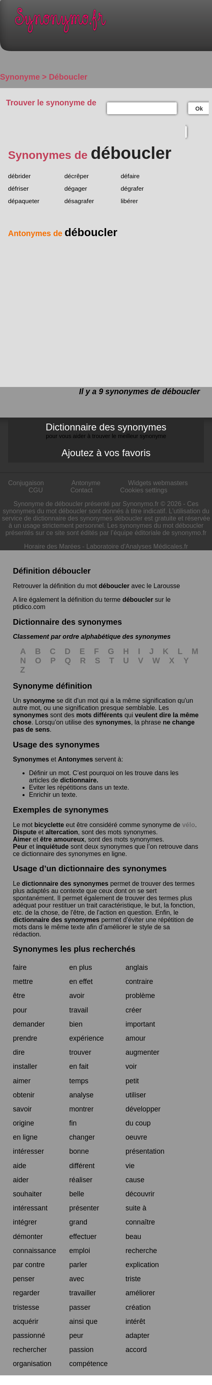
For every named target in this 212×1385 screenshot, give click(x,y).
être (19, 996)
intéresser (28, 1151)
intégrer (25, 1222)
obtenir (24, 1095)
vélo (188, 824)
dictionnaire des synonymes (65, 883)
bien (75, 1024)
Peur (20, 846)
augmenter (142, 1052)
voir (131, 1066)
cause (135, 1180)
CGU (36, 490)
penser (24, 1279)
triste (133, 1279)
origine (23, 1123)
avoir (76, 996)
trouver (80, 1052)
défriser (18, 188)
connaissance (34, 1251)
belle (76, 1194)
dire (19, 1052)
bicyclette (49, 824)
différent (82, 1166)
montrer (81, 1109)
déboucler (114, 585)
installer (25, 1066)
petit (132, 1081)
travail (78, 1010)
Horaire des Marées (52, 546)
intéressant (30, 1208)
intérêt (135, 1321)
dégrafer (132, 188)
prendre (25, 1038)
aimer (22, 1081)
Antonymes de (62, 233)
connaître (140, 1222)
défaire (130, 176)
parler (78, 1265)
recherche (141, 1251)
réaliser (81, 1180)
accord (136, 1350)
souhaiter (27, 1194)
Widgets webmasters (158, 483)
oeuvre (136, 1137)
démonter (28, 1237)
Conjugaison (26, 483)
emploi (79, 1251)
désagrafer (79, 201)
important (140, 1024)
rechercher (30, 1350)
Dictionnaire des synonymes (106, 430)
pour (20, 1010)
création (138, 1307)
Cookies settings (143, 490)
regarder (26, 1293)
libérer (129, 201)
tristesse (26, 1307)
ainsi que (83, 1321)
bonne (79, 1151)
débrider (19, 176)
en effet (81, 982)
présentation (145, 1151)
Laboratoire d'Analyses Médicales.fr (137, 546)
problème (140, 996)
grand (78, 1222)
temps (79, 1081)
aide (19, 1166)
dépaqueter (23, 201)
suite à (136, 1208)
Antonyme (86, 483)
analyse (81, 1095)
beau (133, 1237)
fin (73, 1123)
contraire (139, 982)
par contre (29, 1265)
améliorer (140, 1293)
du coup (138, 1123)
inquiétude (52, 846)
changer (82, 1137)
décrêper (76, 176)
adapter (138, 1335)
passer (80, 1307)
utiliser (136, 1095)
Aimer (22, 839)
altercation (61, 832)
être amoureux (62, 839)
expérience (86, 1038)
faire (20, 967)
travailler (82, 1293)
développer (143, 1109)
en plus (80, 967)
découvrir (140, 1194)
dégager (75, 188)
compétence (88, 1364)
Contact (81, 490)
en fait (79, 1066)
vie (130, 1166)
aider (21, 1180)
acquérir (26, 1321)
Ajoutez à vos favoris (106, 452)
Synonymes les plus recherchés (74, 949)
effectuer (83, 1237)
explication (142, 1265)
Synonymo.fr (112, 22)
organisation (32, 1364)
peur (76, 1335)
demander (29, 1024)
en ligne (25, 1137)
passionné (29, 1335)
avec (76, 1279)
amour (136, 1038)
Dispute (25, 832)
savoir (22, 1109)
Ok (199, 108)
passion (81, 1350)
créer (134, 1010)
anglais (137, 967)
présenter (84, 1208)
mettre (23, 982)
